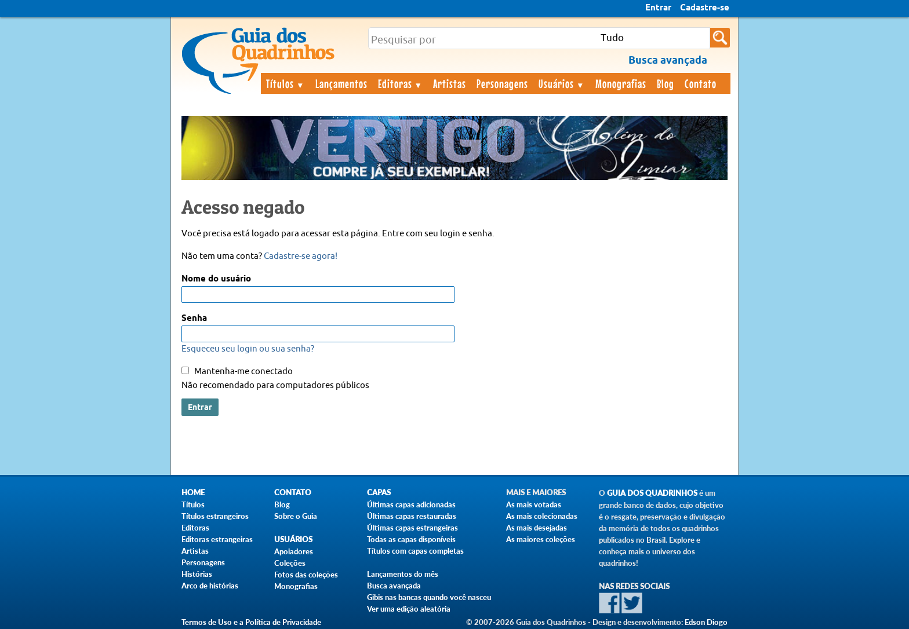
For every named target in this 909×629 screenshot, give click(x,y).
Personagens (502, 83)
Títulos (285, 83)
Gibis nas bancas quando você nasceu (429, 597)
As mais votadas (533, 504)
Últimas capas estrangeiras (412, 527)
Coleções (290, 563)
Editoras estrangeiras (217, 539)
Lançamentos (341, 83)
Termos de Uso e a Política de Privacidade (251, 622)
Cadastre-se (704, 8)
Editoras (400, 83)
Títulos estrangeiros (215, 516)
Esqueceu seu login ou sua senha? (247, 348)
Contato (701, 83)
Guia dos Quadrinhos (652, 493)
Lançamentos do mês (402, 574)
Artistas (449, 83)
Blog (665, 83)
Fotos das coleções (306, 574)
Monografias (620, 83)
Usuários (562, 83)
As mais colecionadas (541, 516)
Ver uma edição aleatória (408, 608)
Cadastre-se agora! (300, 256)
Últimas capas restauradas (411, 516)
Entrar (658, 8)
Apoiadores (293, 551)
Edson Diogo (706, 622)
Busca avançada (394, 585)
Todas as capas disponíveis (411, 539)
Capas (379, 492)
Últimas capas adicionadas (411, 504)
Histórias (196, 574)
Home (193, 492)
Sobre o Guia (295, 516)
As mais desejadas (536, 527)
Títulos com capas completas (415, 550)
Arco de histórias (209, 585)
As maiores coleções (540, 539)
